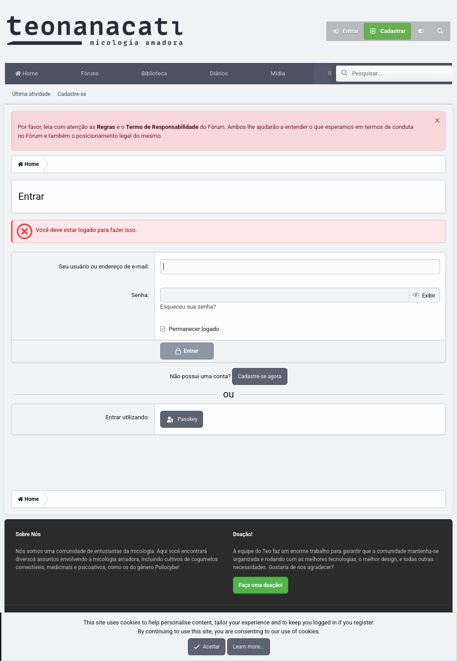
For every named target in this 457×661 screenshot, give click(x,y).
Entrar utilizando (127, 417)
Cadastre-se (72, 94)
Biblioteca (156, 73)
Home (28, 73)
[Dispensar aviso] (436, 121)
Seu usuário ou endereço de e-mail (103, 266)
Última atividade (31, 94)
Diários (220, 73)
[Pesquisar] (440, 31)
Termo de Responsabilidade (162, 127)
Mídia (280, 73)
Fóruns (91, 73)
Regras (106, 127)
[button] (55, 73)
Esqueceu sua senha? (188, 306)
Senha (140, 295)
